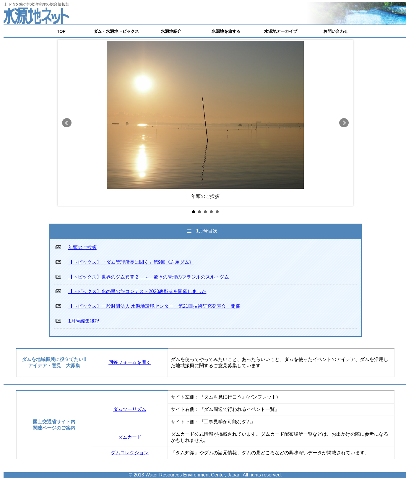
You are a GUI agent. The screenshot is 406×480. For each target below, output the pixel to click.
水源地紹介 (171, 31)
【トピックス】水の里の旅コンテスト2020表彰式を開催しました (137, 291)
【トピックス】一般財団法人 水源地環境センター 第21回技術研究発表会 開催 (154, 306)
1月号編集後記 (83, 320)
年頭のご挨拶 (82, 247)
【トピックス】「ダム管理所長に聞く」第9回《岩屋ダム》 (131, 262)
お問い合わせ (335, 31)
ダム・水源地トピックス (116, 31)
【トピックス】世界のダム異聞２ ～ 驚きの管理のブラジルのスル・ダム (148, 276)
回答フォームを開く (129, 362)
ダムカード (130, 437)
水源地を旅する (226, 31)
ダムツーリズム (129, 409)
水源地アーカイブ (280, 31)
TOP (61, 31)
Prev (67, 123)
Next (344, 123)
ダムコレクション (130, 452)
